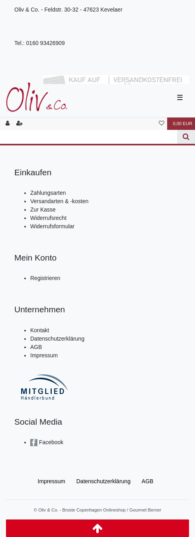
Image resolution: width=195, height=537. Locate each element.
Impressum (44, 355)
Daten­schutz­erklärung (103, 481)
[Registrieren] (19, 124)
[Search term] (88, 137)
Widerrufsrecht (48, 218)
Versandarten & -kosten (59, 201)
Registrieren (45, 278)
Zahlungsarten (48, 193)
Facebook (50, 442)
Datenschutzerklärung (57, 338)
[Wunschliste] (161, 124)
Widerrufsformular (52, 226)
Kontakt (39, 330)
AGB (36, 347)
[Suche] (186, 137)
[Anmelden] (7, 124)
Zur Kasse (43, 209)
